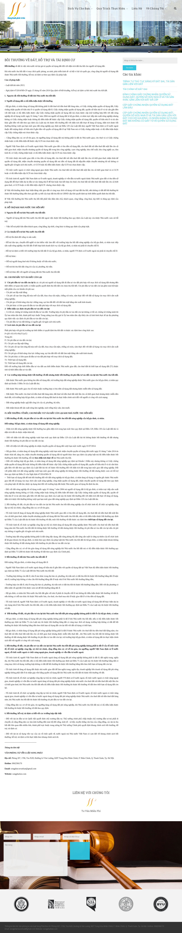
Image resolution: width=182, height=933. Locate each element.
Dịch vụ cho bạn (80, 8)
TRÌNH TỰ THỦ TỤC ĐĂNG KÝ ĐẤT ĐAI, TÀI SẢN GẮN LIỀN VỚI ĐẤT (149, 83)
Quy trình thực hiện (112, 8)
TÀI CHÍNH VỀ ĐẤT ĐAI (135, 89)
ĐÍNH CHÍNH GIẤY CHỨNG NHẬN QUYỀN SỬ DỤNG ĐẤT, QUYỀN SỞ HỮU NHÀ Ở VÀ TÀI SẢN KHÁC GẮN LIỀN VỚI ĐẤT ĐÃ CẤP (148, 97)
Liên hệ (137, 8)
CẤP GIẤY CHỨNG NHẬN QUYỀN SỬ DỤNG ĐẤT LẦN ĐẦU (148, 106)
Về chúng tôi (156, 8)
